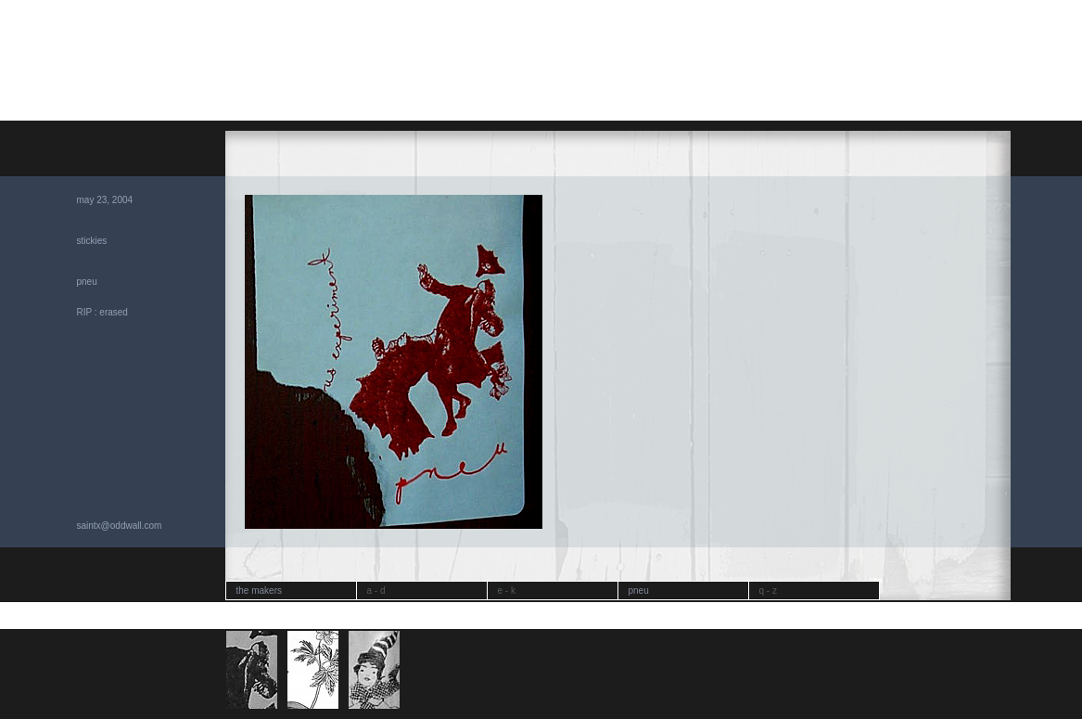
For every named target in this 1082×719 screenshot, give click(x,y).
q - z (768, 590)
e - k (507, 590)
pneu (87, 281)
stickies (92, 241)
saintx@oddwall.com (119, 525)
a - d (376, 590)
